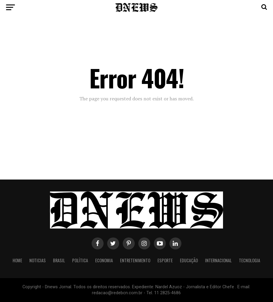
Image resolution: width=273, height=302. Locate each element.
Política (80, 260)
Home (17, 260)
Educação (189, 260)
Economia (104, 260)
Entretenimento (135, 260)
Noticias (37, 260)
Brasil (59, 260)
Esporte (165, 260)
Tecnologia (249, 260)
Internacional (218, 260)
